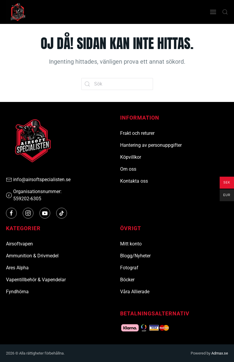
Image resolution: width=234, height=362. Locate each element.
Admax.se (219, 353)
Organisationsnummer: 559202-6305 (34, 195)
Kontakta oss (134, 181)
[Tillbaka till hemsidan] (18, 12)
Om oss (128, 169)
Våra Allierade (134, 291)
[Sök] (117, 84)
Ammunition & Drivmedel (32, 256)
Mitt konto (131, 244)
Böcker (127, 279)
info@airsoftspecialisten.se (38, 180)
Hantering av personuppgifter (151, 145)
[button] (213, 12)
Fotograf (129, 268)
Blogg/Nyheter (135, 256)
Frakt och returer (137, 133)
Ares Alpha (17, 268)
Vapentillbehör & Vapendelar (36, 279)
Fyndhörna (17, 291)
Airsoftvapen (19, 244)
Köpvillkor (130, 157)
